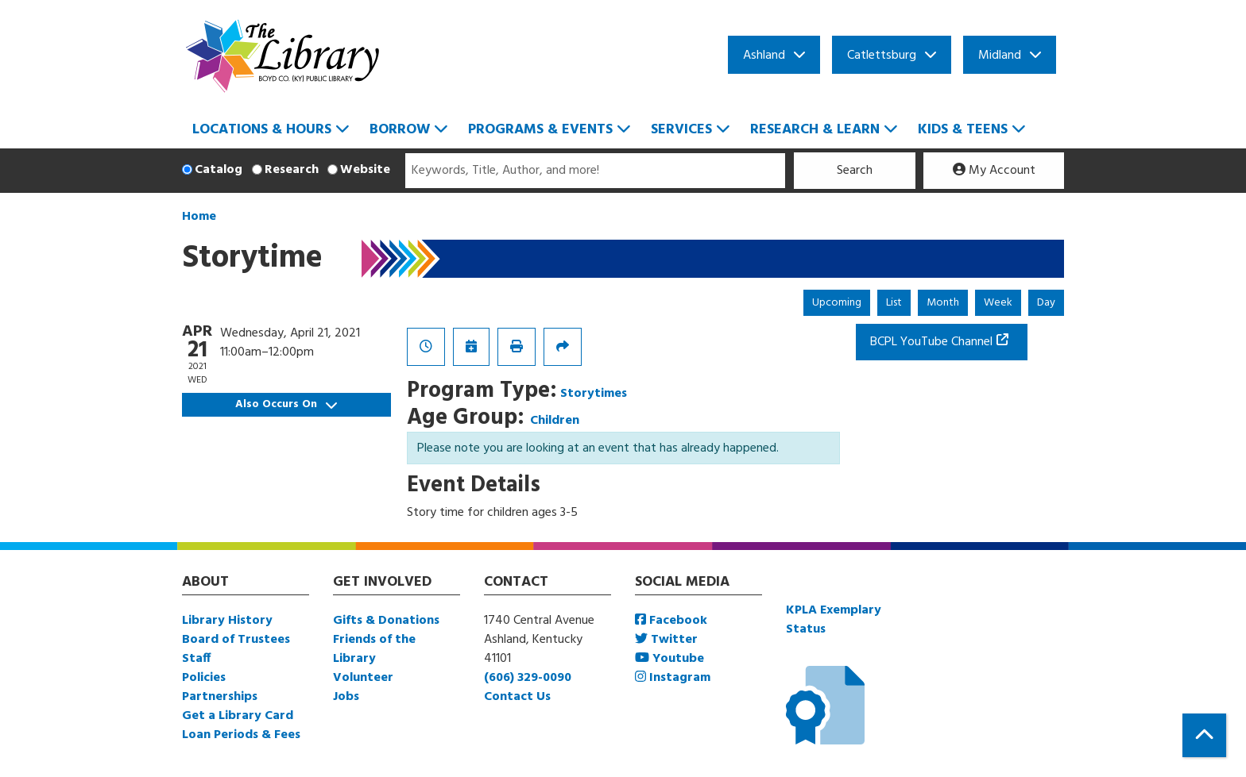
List (894, 303)
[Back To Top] (1204, 735)
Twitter (666, 639)
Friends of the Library (374, 649)
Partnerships (219, 697)
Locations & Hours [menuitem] (261, 129)
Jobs (346, 697)
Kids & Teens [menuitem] (963, 129)
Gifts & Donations (386, 620)
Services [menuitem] (681, 129)
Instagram (672, 677)
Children (554, 420)
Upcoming (836, 303)
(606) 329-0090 (527, 677)
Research (292, 169)
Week (998, 303)
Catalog (218, 169)
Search (855, 170)
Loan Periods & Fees (241, 735)
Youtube (669, 658)
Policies (204, 677)
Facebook (671, 620)
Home (199, 216)
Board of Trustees (236, 639)
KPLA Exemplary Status (833, 620)
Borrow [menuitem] (400, 129)
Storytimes (593, 393)
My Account (994, 170)
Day (1046, 303)
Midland (999, 55)
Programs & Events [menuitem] (540, 129)
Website (365, 169)
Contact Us (517, 697)
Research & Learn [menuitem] (815, 129)
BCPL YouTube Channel (931, 342)
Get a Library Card (237, 716)
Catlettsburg (881, 55)
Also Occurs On (286, 404)
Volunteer (363, 677)
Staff (196, 658)
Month (943, 303)
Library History (227, 620)
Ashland (764, 55)
